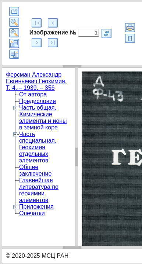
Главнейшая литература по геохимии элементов (38, 190)
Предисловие (37, 101)
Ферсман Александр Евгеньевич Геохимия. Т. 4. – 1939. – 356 (36, 81)
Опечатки (32, 213)
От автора (33, 94)
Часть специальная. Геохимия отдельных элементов (37, 147)
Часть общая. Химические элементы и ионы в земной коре (43, 117)
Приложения (36, 206)
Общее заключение (35, 170)
